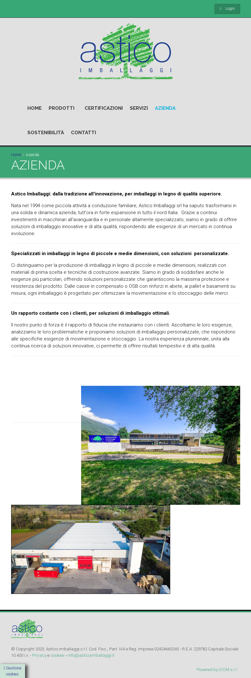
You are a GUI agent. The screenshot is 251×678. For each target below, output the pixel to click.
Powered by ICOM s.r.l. (217, 669)
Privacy (39, 655)
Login (230, 8)
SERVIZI (139, 108)
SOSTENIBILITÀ (45, 132)
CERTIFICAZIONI (104, 108)
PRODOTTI (61, 108)
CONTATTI (83, 132)
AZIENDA (165, 108)
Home (16, 155)
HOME (34, 108)
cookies (57, 655)
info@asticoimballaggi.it (91, 655)
